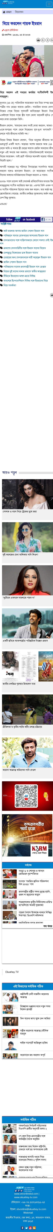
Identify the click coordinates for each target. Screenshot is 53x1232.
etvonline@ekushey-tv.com (31, 1209)
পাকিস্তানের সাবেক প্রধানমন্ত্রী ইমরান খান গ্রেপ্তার (25, 266)
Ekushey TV (12, 972)
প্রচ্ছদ (7, 12)
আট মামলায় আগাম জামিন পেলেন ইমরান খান (24, 231)
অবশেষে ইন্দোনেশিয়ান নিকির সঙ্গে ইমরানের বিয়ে (26, 280)
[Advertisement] (25, 387)
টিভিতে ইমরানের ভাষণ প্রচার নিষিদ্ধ (19, 276)
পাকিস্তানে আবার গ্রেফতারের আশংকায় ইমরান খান (26, 235)
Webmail (28, 1212)
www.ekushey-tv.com (25, 1197)
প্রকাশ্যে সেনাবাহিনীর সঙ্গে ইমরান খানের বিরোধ (25, 248)
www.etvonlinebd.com (26, 1193)
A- (43, 40)
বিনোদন (19, 12)
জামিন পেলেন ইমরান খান (15, 262)
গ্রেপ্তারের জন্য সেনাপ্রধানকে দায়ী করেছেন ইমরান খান (27, 257)
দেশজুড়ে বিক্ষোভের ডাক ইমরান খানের (21, 252)
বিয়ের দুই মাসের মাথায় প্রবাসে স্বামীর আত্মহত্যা (25, 271)
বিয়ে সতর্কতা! (10, 285)
